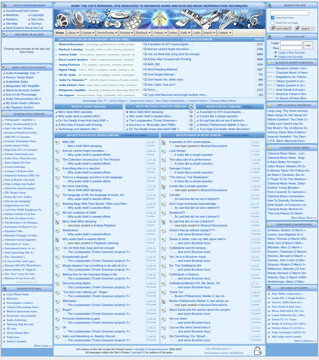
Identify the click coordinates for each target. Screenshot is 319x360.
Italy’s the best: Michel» (19, 128)
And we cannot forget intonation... (84, 150)
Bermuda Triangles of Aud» (21, 235)
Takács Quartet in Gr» (290, 81)
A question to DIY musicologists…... (168, 44)
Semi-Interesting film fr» (19, 252)
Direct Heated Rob (17, 332)
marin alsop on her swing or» (287, 115)
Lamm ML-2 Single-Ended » (289, 298)
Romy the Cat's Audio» (18, 196)
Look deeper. (177, 150)
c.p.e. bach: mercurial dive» (286, 140)
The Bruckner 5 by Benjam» (21, 222)
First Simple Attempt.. (159, 74)
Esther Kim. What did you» (21, 158)
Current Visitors (197, 100)
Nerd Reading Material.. (160, 69)
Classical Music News (223, 100)
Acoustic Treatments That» (20, 141)
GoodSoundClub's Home (22, 10)
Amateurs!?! (177, 212)
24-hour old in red (134, 135)
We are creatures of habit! (79, 212)
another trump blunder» (283, 187)
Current (89, 33)
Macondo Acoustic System (23, 90)
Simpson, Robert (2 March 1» (286, 264)
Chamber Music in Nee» (292, 72)
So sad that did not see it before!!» (222, 120)
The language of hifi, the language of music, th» (93, 194)
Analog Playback (69, 64)
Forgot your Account (290, 56)
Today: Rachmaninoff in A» (21, 124)
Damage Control (180, 168)
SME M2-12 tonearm (17, 136)
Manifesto (12, 15)
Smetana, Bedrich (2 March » (286, 230)
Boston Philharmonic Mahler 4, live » (223, 124)
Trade (186, 33)
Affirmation (69, 300)
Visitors (160, 33)
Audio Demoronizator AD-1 (23, 98)
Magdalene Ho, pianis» (291, 76)
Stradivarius (70, 230)
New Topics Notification (170, 100)
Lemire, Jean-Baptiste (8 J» (285, 234)
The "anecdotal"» (15, 256)
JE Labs (11, 328)
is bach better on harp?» (284, 162)
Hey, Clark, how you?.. (159, 84)
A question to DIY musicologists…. (222, 111)
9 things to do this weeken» (287, 179)
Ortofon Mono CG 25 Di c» (288, 327)
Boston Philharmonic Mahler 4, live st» (200, 296)
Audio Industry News (72, 84)
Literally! (174, 194)
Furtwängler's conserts (19, 302)
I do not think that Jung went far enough (88, 247)
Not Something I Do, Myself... (188, 336)
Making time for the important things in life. (90, 274)
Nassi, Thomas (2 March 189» (287, 238)
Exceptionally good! (75, 256)
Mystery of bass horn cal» (20, 278)
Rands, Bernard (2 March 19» (286, 273)
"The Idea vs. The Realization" (189, 177)
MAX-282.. (152, 64)
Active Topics (118, 100)
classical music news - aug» (286, 157)
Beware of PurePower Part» (21, 132)
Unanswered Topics (141, 100)
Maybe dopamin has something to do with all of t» (94, 265)
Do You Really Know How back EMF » (83, 120)
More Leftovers (306, 340)
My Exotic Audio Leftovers (23, 103)
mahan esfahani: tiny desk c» (287, 119)
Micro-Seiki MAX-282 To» (288, 310)
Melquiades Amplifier (72, 90)
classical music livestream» (286, 196)
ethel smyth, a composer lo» (287, 204)
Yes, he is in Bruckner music (187, 256)
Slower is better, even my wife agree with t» (197, 239)
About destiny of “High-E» (20, 269)
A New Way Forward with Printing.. (167, 59)
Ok (64, 327)
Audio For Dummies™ (73, 79)
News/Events (107, 33)
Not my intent (178, 318)
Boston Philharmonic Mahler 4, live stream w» (199, 300)
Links (196, 33)
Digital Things (68, 69)
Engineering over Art (17, 205)
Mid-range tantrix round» (287, 336)
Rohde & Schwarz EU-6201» (289, 323)
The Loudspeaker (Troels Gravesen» (153, 120)
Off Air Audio (67, 74)
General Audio (68, 54)
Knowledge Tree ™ (94, 100)
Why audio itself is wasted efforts (89, 154)
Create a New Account (291, 52)
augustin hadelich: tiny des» (286, 136)
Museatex (12, 298)
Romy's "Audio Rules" (20, 77)
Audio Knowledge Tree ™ (22, 73)
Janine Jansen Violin (17, 145)
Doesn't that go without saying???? (192, 230)
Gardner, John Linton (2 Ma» (286, 260)
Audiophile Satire (17, 81)
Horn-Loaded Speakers (73, 59)
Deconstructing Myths (76, 283)
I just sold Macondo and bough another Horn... (175, 94)
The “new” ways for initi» (20, 273)
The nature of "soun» (17, 243)
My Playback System (19, 107)
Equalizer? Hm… (15, 231)
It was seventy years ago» (20, 261)
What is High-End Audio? (20, 183)
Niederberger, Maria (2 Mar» (285, 281)
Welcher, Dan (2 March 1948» (286, 277)
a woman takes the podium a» (288, 170)
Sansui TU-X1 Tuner (284, 319)
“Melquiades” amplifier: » (20, 119)
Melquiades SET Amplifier (23, 86)
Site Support (66, 95)
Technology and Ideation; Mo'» (78, 129)
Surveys (36, 23)
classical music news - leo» (286, 153)
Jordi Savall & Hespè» (290, 89)
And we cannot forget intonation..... (167, 49)
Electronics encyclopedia (21, 315)
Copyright (37, 15)
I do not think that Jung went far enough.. (171, 54)
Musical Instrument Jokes (21, 311)
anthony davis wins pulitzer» (286, 132)
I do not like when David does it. (190, 327)
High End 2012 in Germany (21, 149)
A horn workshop (15, 166)
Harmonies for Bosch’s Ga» (21, 226)
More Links (43, 345)
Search (210, 33)
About (74, 33)
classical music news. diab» (286, 183)
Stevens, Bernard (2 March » (286, 255)
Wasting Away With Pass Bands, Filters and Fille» (94, 203)
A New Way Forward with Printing (80, 124)
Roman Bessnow (34, 5)
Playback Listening (71, 49)
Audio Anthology (16, 319)
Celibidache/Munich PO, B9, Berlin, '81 (194, 283)
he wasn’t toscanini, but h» (286, 174)
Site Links (37, 19)
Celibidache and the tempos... (188, 247)
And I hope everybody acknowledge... (193, 203)
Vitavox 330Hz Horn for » (287, 302)
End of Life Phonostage (21, 94)
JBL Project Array (15, 192)
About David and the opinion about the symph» (200, 309)
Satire (173, 33)
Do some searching (75, 186)
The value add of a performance (190, 159)
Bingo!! (67, 309)
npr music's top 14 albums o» (287, 128)
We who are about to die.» (20, 218)
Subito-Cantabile (16, 341)
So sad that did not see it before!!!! (197, 198)
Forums (127, 33)
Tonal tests (12, 337)
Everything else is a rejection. (81, 168)
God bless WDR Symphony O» (23, 209)
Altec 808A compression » (287, 293)
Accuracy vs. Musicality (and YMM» (152, 124)
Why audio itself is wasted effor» (79, 116)
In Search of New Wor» (291, 98)
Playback (144, 33)
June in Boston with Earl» (20, 179)
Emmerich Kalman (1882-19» (22, 175)
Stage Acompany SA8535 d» (289, 332)
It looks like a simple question (219, 116)
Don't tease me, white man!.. (163, 79)
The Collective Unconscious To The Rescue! (91, 159)
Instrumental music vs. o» (20, 248)
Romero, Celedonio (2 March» (287, 251)
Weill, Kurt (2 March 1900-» (285, 243)
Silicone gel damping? (18, 201)
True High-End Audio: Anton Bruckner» (225, 129)
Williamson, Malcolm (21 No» (286, 268)
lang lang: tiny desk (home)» (287, 110)
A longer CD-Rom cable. (19, 171)
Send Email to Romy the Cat (24, 27)
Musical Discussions (71, 44)
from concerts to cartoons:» (286, 192)
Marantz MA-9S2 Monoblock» (23, 265)
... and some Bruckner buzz (193, 234)
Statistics (12, 19)
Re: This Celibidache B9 (185, 265)
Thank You (176, 292)
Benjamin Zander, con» (291, 68)
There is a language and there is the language (92, 177)
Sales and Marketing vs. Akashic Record (88, 336)
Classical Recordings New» (22, 307)
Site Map (11, 23)
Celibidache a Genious (184, 274)
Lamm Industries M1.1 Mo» (288, 315)
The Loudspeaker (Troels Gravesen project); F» (99, 251)
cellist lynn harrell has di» (285, 123)
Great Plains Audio (17, 294)
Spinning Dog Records (19, 324)
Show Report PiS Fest (18, 162)
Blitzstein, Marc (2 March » (284, 247)
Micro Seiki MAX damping (75, 111)
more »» (248, 106)
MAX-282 (68, 141)
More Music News (304, 217)
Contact (225, 33)
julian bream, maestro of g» (286, 166)
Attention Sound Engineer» (21, 239)
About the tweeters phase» (20, 188)
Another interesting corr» (19, 154)
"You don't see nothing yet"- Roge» (85, 292)
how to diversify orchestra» (286, 200)
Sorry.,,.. (150, 89)
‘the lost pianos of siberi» (285, 213)
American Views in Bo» (291, 94)
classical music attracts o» (285, 209)
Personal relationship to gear (81, 318)
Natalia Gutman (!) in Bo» (20, 213)
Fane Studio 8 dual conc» (287, 306)
